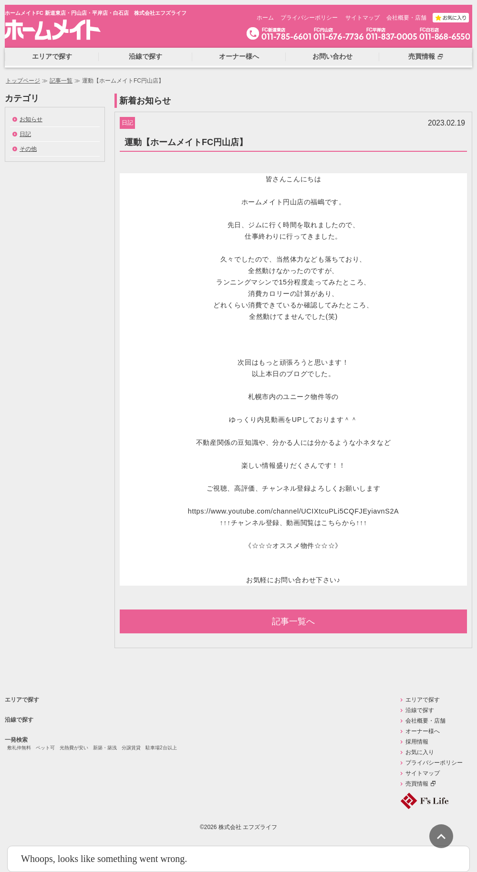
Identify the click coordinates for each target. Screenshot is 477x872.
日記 (25, 134)
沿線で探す (19, 719)
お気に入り (419, 752)
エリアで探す (22, 699)
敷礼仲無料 (19, 747)
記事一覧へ (293, 621)
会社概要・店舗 (406, 17)
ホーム (265, 17)
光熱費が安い (74, 747)
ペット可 (45, 747)
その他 (28, 149)
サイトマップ (362, 17)
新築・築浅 (105, 747)
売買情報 (416, 783)
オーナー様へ (422, 731)
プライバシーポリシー (309, 17)
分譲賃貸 (131, 747)
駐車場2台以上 (161, 747)
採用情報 (416, 741)
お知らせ (31, 119)
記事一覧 (61, 80)
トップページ (23, 80)
